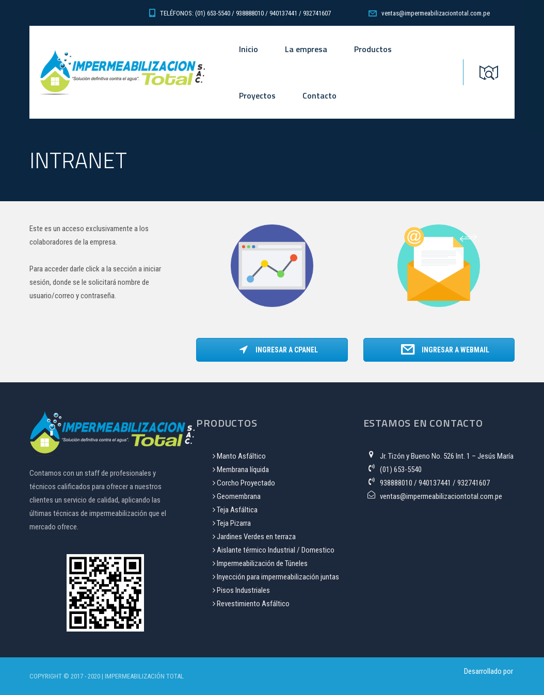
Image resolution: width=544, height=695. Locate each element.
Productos (373, 49)
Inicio (248, 49)
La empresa (306, 49)
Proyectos (257, 95)
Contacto (319, 95)
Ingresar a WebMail (445, 350)
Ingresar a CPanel (278, 350)
